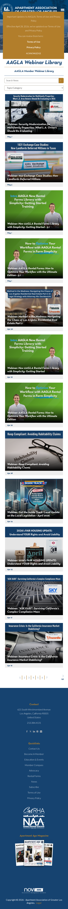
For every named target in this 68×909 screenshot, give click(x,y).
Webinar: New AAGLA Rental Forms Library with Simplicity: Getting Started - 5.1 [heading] (33, 226)
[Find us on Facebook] (27, 731)
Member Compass (34, 765)
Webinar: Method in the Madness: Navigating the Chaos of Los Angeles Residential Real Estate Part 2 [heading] (33, 320)
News (34, 781)
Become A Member (34, 754)
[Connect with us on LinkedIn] (33, 731)
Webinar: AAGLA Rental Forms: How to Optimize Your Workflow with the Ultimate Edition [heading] (32, 416)
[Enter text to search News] (31, 80)
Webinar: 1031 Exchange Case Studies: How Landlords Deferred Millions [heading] (32, 178)
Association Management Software (34, 890)
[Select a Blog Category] (34, 87)
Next (62, 677)
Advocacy (34, 770)
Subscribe (34, 787)
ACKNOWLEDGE (33, 53)
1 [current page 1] (20, 677)
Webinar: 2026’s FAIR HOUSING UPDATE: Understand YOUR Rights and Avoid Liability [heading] (33, 562)
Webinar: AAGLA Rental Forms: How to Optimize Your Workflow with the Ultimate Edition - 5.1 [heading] (32, 272)
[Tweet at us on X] (30, 731)
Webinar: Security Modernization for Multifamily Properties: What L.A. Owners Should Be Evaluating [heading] (32, 128)
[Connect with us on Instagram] (37, 731)
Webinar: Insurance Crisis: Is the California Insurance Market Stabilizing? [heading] (32, 658)
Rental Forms (34, 776)
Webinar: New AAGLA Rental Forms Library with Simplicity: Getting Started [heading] (33, 370)
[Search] (61, 80)
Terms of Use (33, 41)
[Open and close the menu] (62, 10)
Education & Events (34, 759)
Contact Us (34, 748)
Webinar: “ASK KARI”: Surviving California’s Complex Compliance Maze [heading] (33, 610)
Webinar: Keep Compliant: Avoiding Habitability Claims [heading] (28, 466)
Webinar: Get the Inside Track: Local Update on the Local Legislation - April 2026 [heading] (33, 514)
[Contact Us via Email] (41, 731)
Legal (38, 903)
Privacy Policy (34, 47)
